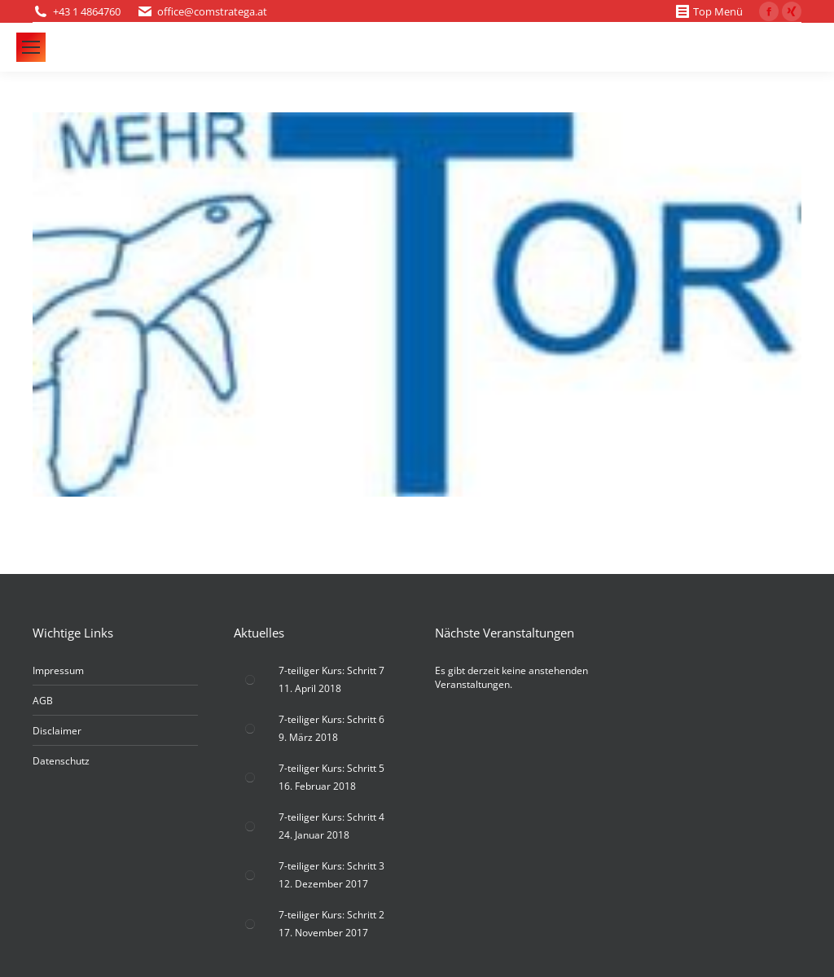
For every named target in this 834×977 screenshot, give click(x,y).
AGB (43, 701)
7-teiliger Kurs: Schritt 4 (331, 817)
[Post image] (250, 680)
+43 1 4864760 (87, 11)
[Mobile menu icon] (31, 47)
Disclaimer (57, 731)
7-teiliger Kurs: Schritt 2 (331, 915)
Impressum (58, 670)
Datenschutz (61, 761)
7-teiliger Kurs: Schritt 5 (331, 768)
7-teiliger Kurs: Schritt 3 (331, 866)
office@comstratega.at (212, 11)
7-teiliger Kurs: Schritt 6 (331, 719)
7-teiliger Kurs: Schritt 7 (331, 670)
